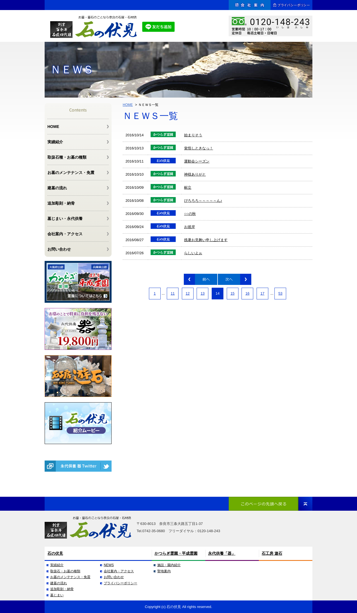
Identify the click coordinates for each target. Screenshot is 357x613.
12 (188, 293)
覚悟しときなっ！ (198, 148)
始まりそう (193, 135)
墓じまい (57, 595)
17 (262, 293)
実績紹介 (55, 142)
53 (280, 293)
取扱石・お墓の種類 (65, 571)
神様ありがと (195, 174)
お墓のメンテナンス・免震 (70, 172)
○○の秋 (190, 214)
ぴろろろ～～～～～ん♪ (203, 200)
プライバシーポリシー (120, 583)
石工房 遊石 (272, 553)
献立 (187, 187)
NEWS (109, 565)
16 (247, 293)
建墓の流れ (57, 188)
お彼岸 (189, 227)
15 (232, 293)
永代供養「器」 (221, 553)
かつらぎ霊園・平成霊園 (176, 553)
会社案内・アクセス (65, 234)
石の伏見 (55, 553)
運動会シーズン (196, 161)
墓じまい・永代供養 (65, 218)
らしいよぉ (193, 253)
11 (173, 293)
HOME (128, 105)
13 (202, 293)
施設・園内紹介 (169, 565)
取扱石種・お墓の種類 (66, 157)
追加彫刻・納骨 (61, 203)
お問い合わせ (59, 249)
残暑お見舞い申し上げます (206, 240)
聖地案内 (164, 571)
